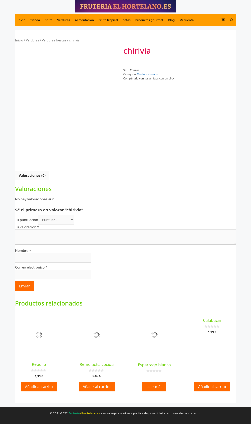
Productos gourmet (149, 20)
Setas (127, 20)
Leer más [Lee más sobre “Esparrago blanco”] (154, 386)
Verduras (63, 20)
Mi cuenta (187, 20)
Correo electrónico (31, 267)
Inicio (21, 20)
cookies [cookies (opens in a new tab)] (125, 413)
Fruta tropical (108, 20)
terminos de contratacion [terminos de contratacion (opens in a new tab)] (183, 413)
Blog (171, 20)
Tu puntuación (26, 219)
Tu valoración (27, 227)
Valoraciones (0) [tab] (32, 175)
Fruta (48, 20)
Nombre (23, 250)
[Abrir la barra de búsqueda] (231, 20)
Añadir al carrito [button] (39, 386)
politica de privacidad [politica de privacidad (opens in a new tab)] (148, 413)
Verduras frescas (54, 40)
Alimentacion (84, 20)
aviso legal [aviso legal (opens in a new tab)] (110, 413)
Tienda (35, 20)
